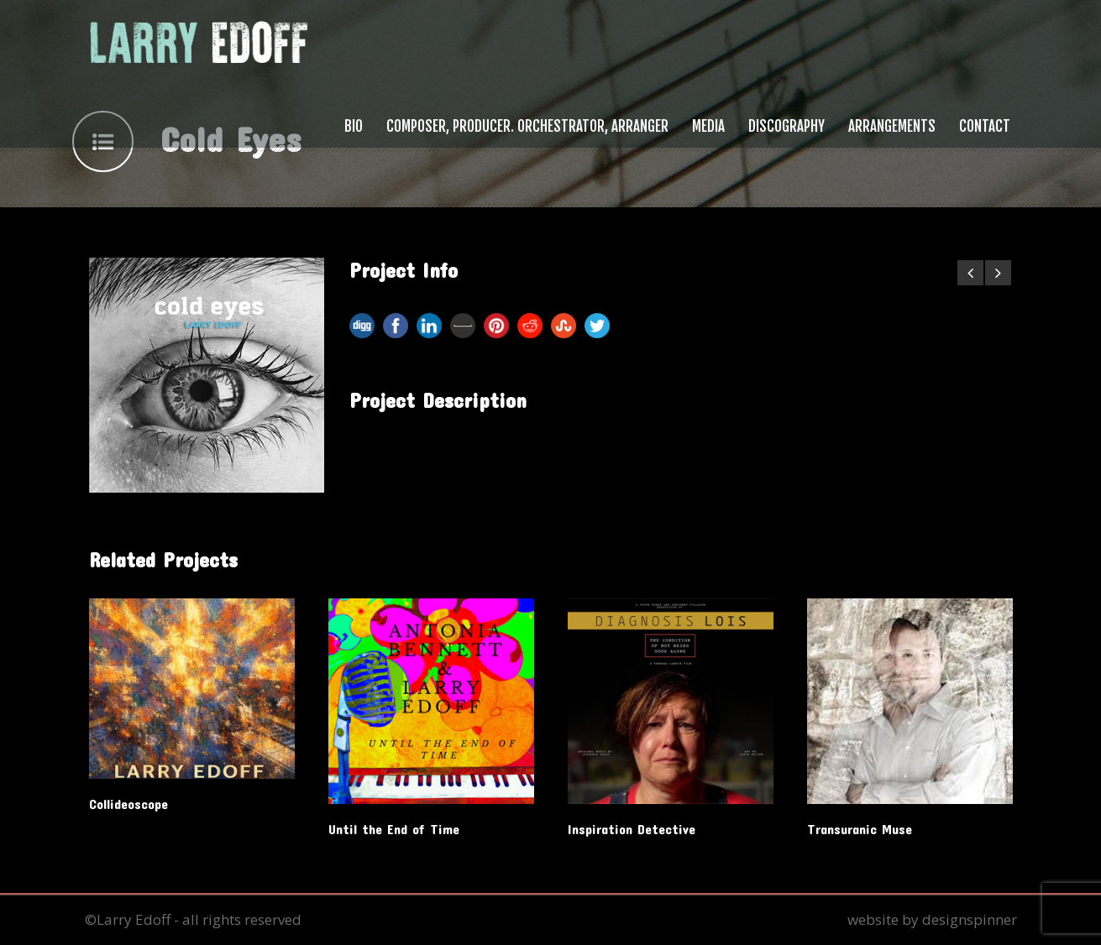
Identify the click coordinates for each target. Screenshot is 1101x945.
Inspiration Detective (631, 829)
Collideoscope (128, 804)
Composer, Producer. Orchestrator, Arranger (527, 126)
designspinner (969, 919)
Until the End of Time (393, 829)
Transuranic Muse (859, 829)
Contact (984, 126)
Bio (353, 126)
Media (708, 126)
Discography (786, 126)
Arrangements (892, 126)
